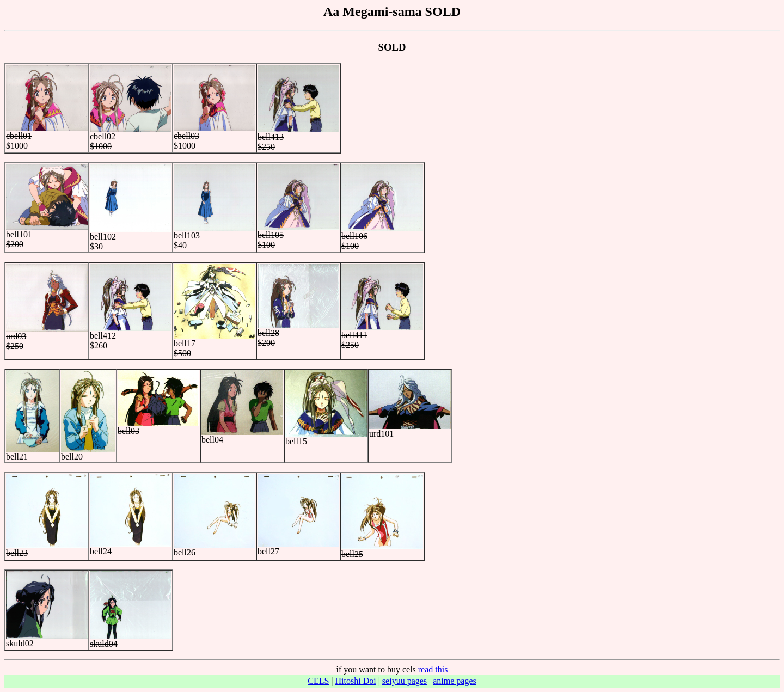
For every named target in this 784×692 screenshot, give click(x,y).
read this (433, 669)
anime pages (454, 680)
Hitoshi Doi (355, 680)
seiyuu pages (404, 680)
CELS (318, 680)
